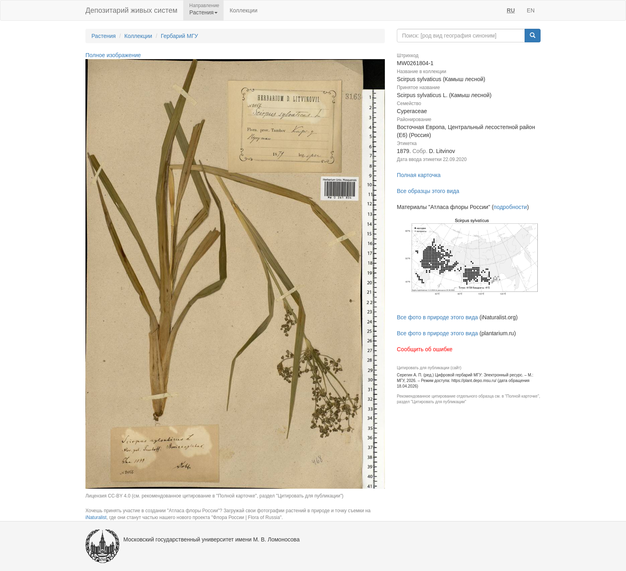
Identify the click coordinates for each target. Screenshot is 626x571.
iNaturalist (96, 517)
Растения (103, 36)
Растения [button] (203, 12)
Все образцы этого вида (428, 191)
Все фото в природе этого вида (437, 317)
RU (511, 10)
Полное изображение (113, 55)
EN (531, 10)
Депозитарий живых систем (131, 10)
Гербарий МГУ (179, 36)
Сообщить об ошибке (424, 349)
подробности (510, 207)
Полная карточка (419, 175)
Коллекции (244, 10)
